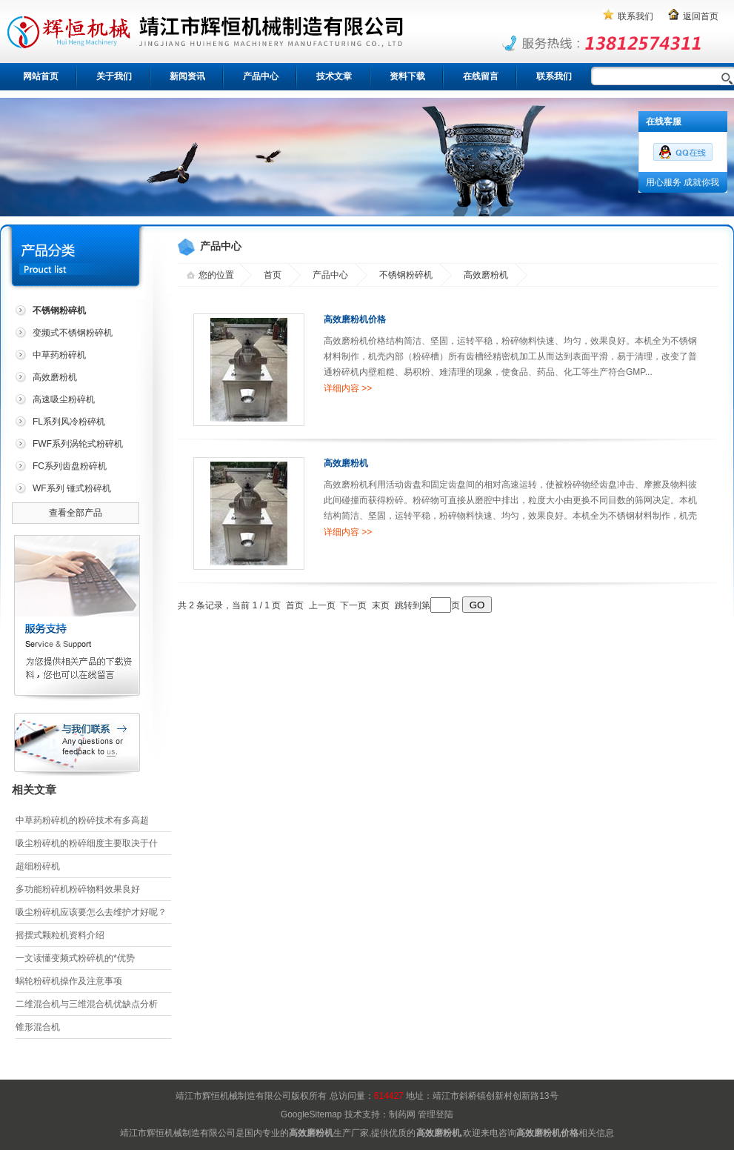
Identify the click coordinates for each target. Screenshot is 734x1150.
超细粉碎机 (38, 866)
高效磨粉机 (55, 377)
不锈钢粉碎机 (406, 275)
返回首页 (700, 16)
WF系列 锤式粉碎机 (72, 488)
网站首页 (41, 76)
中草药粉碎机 (59, 355)
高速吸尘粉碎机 (64, 399)
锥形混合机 (38, 1027)
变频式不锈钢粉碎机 (73, 333)
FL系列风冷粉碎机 (69, 421)
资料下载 (407, 76)
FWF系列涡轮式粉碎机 (78, 444)
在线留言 (480, 76)
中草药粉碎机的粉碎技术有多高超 (82, 820)
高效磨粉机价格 (355, 319)
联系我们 (635, 16)
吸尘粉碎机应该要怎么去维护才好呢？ (91, 912)
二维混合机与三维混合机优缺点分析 (87, 1004)
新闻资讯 (187, 76)
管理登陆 (435, 1114)
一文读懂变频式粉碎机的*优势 (75, 958)
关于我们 (114, 76)
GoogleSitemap (311, 1114)
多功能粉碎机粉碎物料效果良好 (78, 889)
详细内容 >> (348, 388)
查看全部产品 (75, 513)
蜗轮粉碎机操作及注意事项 (69, 981)
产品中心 (260, 76)
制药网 (402, 1114)
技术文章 (334, 76)
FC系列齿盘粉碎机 (70, 466)
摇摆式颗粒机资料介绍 (60, 935)
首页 (272, 275)
